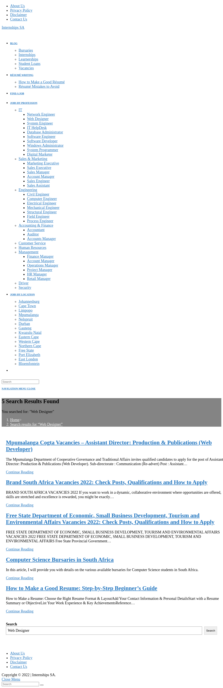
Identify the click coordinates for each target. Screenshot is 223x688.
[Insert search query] (20, 382)
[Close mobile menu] (11, 679)
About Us (17, 6)
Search (11, 624)
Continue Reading (19, 472)
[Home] (14, 420)
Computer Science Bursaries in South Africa (60, 559)
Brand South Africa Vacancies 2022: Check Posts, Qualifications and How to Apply (106, 482)
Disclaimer (18, 15)
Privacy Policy (21, 10)
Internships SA (13, 27)
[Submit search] (42, 685)
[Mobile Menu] (18, 388)
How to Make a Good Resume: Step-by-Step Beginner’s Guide (81, 588)
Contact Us (18, 19)
